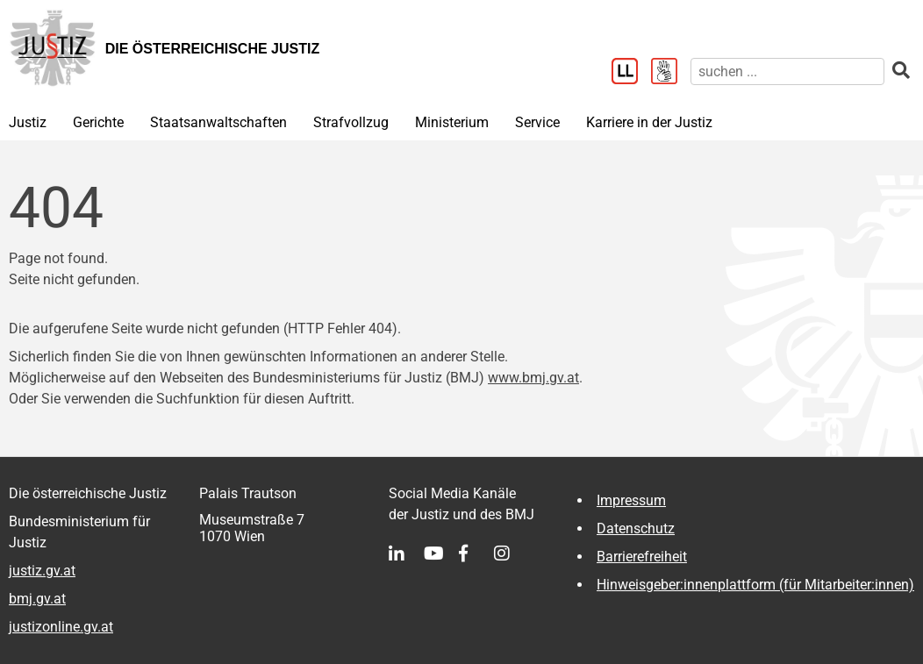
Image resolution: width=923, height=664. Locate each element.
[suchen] (787, 71)
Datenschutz (636, 528)
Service (537, 122)
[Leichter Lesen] (631, 73)
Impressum (631, 500)
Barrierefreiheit (642, 556)
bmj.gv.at (37, 598)
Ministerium (452, 122)
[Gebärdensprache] (670, 73)
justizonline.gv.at (61, 626)
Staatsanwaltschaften (218, 122)
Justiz (28, 122)
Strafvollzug (351, 122)
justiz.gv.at (42, 570)
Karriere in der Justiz (649, 122)
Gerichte (98, 122)
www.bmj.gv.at (533, 377)
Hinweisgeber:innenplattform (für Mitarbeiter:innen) (755, 584)
